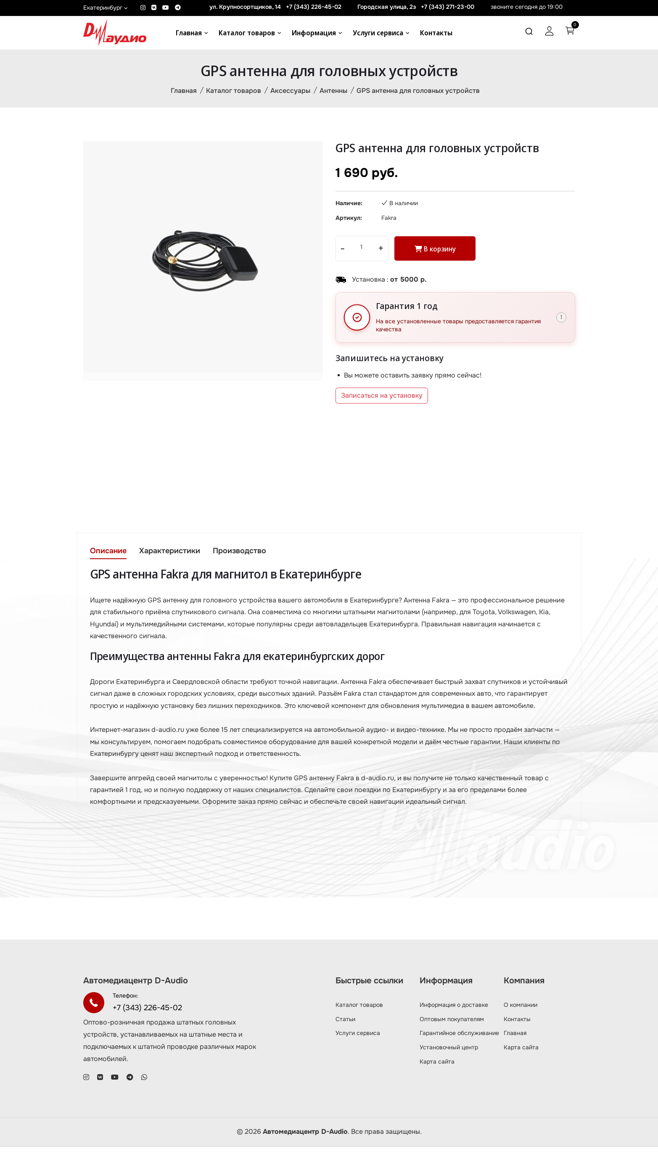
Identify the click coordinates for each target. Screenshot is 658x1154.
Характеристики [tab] (170, 551)
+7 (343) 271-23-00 (447, 7)
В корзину (436, 249)
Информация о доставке (454, 1011)
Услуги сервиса (378, 32)
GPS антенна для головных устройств (418, 91)
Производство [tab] (241, 551)
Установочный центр (449, 1054)
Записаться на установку (382, 396)
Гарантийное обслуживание (459, 1040)
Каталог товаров (247, 32)
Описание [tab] (108, 551)
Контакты (436, 32)
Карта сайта (437, 1068)
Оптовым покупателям (452, 1026)
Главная (189, 32)
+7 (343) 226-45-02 (313, 7)
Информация (314, 32)
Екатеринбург (105, 7)
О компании (520, 1011)
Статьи (345, 1026)
